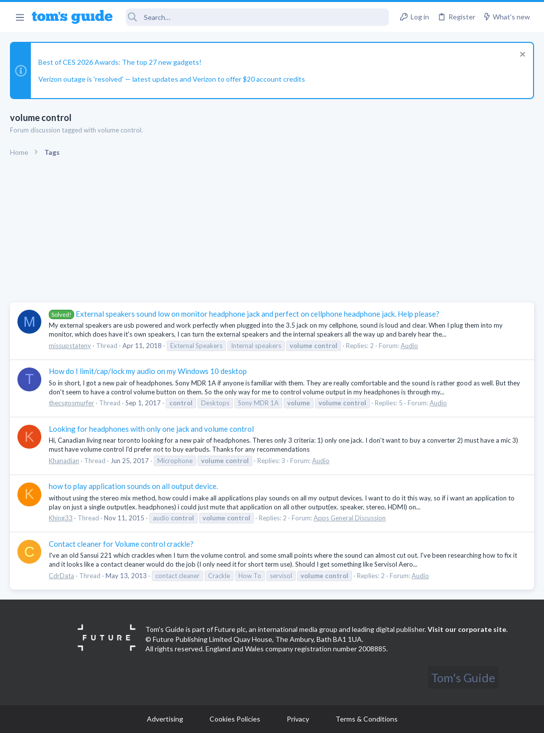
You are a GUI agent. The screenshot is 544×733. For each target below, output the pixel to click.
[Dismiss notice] (521, 55)
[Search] (257, 17)
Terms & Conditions (366, 719)
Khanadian (64, 461)
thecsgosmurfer (71, 403)
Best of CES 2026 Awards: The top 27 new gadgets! (120, 62)
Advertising (165, 719)
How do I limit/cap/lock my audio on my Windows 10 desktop (148, 370)
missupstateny (70, 346)
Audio (409, 346)
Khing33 (61, 518)
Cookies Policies (235, 719)
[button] (19, 17)
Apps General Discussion (350, 518)
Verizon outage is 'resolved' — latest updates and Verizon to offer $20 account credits (171, 79)
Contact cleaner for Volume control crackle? (121, 543)
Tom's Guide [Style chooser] (463, 677)
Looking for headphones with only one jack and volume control (151, 428)
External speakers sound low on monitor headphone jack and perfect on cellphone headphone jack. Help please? (244, 313)
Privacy (298, 719)
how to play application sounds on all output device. (133, 486)
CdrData (61, 576)
